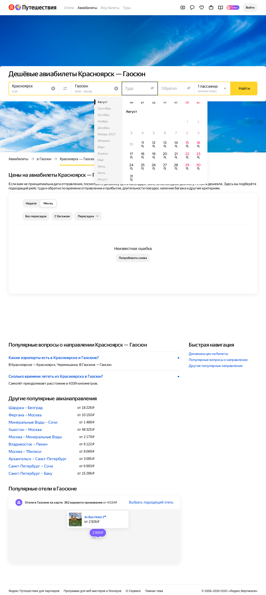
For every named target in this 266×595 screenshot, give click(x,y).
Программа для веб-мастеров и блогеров (92, 591)
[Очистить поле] (53, 88)
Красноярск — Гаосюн (77, 159)
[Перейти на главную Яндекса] (12, 7)
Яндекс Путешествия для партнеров (34, 591)
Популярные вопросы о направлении (218, 360)
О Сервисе (133, 591)
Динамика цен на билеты (208, 354)
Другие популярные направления (215, 366)
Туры (127, 8)
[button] (250, 7)
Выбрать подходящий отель (151, 502)
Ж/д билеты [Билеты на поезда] (110, 8)
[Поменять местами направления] (65, 88)
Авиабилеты (87, 8)
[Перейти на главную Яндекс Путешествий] (35, 7)
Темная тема (154, 591)
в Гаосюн (44, 159)
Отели (69, 8)
